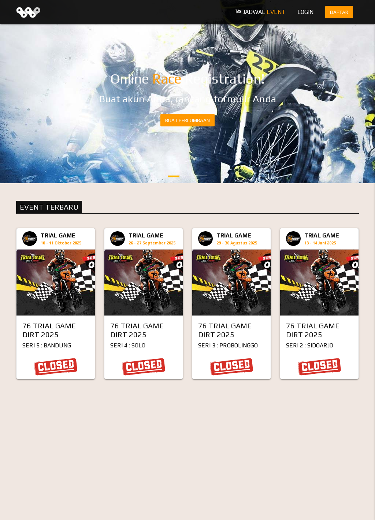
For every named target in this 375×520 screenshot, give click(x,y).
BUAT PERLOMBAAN (187, 120)
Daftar (339, 12)
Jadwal (260, 11)
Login (305, 11)
